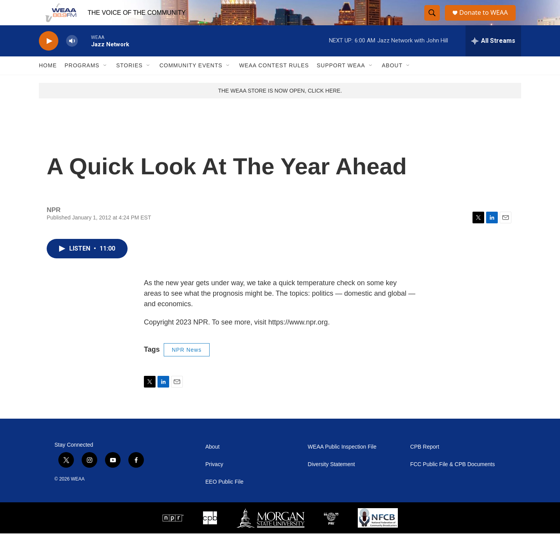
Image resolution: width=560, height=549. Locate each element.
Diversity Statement (331, 480)
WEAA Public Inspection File (342, 462)
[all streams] (493, 56)
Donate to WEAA (486, 20)
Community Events (190, 81)
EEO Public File (224, 497)
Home (48, 81)
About (392, 81)
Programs (82, 81)
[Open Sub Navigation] (105, 81)
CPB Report (424, 462)
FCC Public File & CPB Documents (452, 480)
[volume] (72, 56)
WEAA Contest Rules (274, 81)
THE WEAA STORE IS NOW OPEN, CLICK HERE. (280, 106)
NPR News (186, 365)
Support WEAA (341, 81)
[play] (48, 56)
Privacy (214, 480)
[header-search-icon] (432, 20)
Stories (129, 81)
